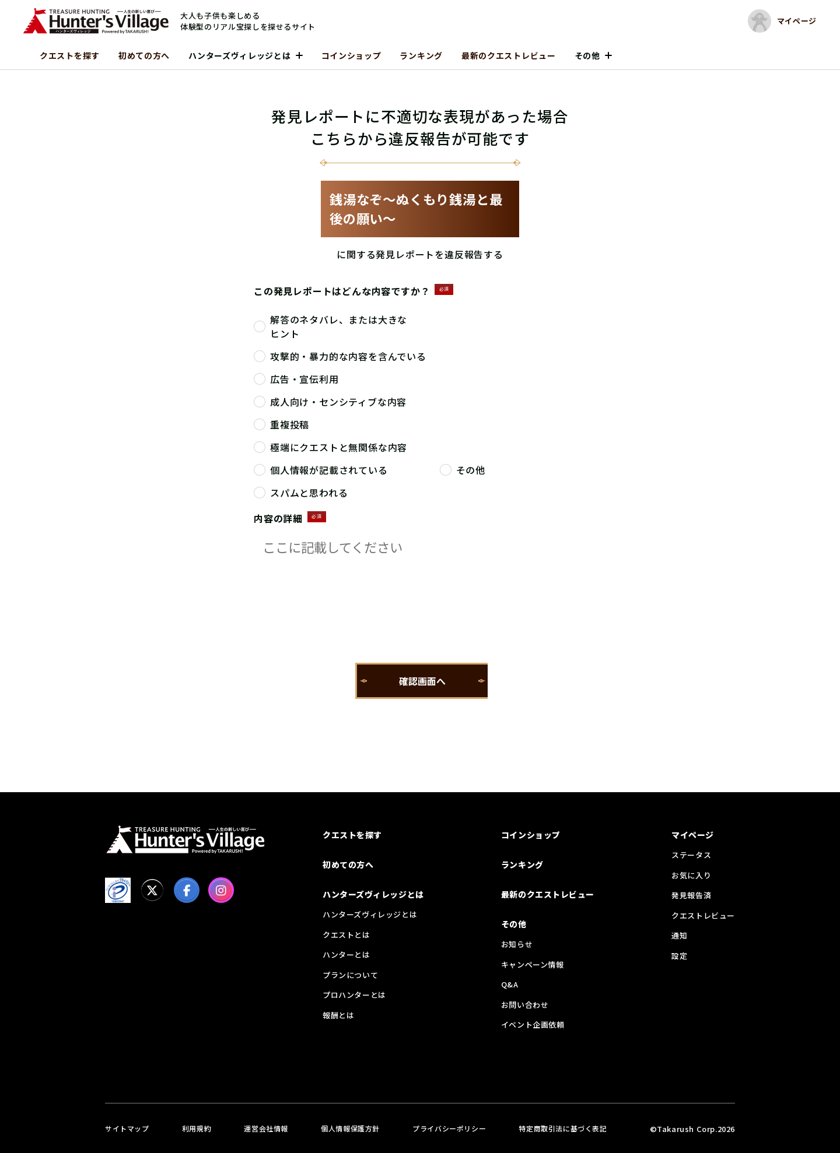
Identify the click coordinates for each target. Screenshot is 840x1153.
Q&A (510, 984)
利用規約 (196, 1128)
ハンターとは (346, 954)
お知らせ (517, 944)
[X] (152, 890)
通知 (679, 935)
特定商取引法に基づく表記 (563, 1128)
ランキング (421, 55)
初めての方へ (144, 55)
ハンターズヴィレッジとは (239, 55)
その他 (587, 55)
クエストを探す (70, 55)
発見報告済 (691, 895)
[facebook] (187, 890)
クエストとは (346, 934)
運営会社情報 (266, 1128)
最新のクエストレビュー (508, 55)
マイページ (692, 835)
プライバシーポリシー (449, 1128)
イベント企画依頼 (533, 1024)
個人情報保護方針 (350, 1128)
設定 (679, 955)
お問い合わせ (525, 1004)
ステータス (691, 854)
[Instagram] (221, 890)
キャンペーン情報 (532, 964)
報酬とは (338, 1015)
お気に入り (691, 875)
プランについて (350, 974)
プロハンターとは (354, 994)
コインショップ (351, 55)
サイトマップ (127, 1128)
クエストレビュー (703, 915)
